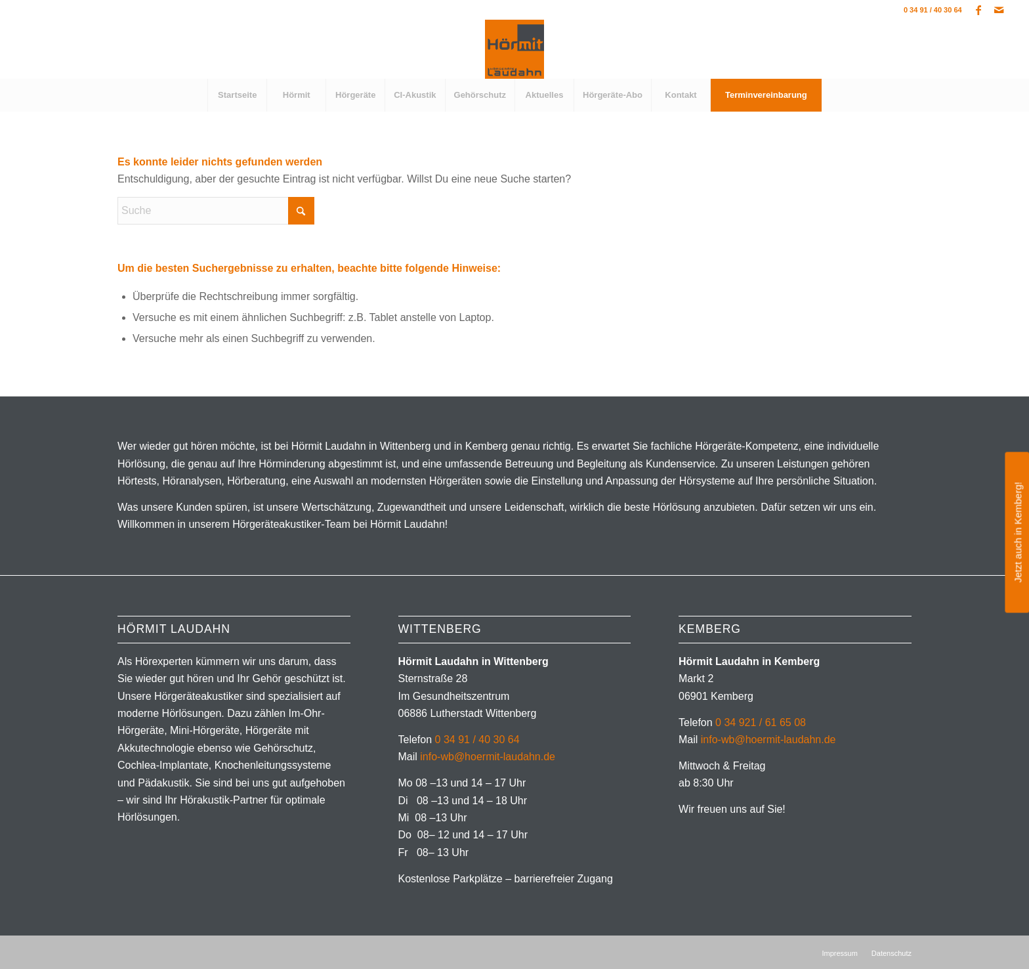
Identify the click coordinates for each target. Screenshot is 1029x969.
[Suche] (215, 211)
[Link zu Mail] (999, 10)
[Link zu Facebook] (978, 10)
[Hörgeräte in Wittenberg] (514, 49)
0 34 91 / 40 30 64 (933, 10)
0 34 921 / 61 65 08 (760, 722)
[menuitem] (236, 95)
